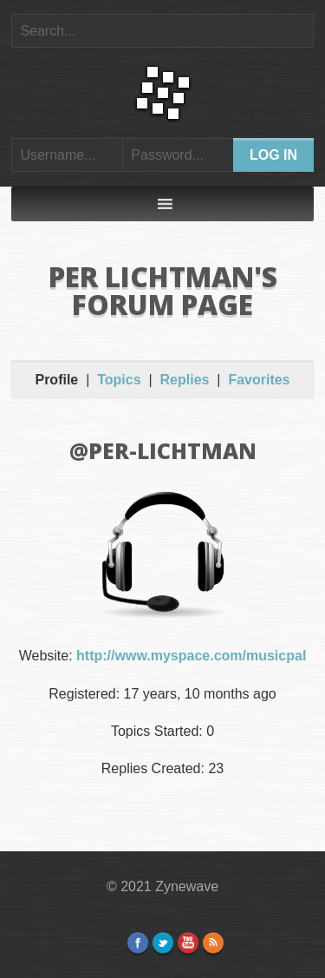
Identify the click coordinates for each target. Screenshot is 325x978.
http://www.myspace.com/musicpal (191, 655)
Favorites (258, 379)
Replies (185, 379)
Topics (118, 379)
